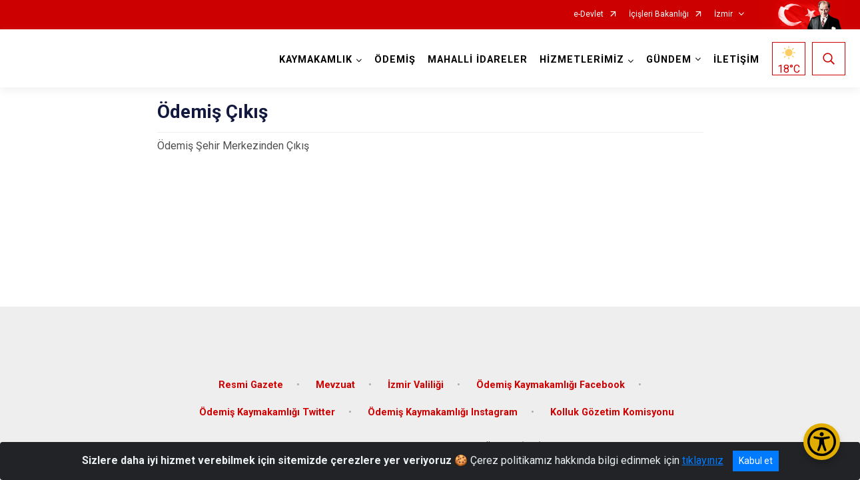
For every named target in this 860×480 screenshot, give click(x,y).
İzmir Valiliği (416, 381)
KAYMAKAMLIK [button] (315, 59)
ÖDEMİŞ (394, 59)
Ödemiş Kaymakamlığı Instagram (443, 409)
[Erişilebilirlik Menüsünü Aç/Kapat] (821, 441)
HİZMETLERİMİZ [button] (581, 59)
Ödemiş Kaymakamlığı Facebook (550, 381)
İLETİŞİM (736, 59)
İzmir (723, 14)
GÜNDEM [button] (668, 59)
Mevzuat (335, 381)
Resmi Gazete (250, 381)
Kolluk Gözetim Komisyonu (612, 409)
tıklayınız (702, 460)
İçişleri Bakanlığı (659, 14)
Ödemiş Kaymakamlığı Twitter (267, 409)
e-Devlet (589, 14)
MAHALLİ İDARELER (477, 59)
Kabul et (756, 460)
